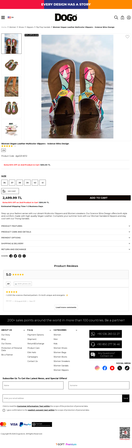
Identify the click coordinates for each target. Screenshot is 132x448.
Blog (3, 339)
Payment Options (35, 335)
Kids (55, 344)
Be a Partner (7, 355)
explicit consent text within (41, 410)
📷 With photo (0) (23, 284)
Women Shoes (60, 348)
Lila (3, 150)
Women (57, 335)
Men (56, 339)
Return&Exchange (35, 344)
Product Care (33, 348)
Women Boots (60, 357)
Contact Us (32, 361)
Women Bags (60, 353)
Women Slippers (61, 370)
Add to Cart (99, 198)
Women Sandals (61, 366)
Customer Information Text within (33, 406)
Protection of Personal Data (11, 349)
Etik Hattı (31, 353)
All (8, 284)
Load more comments (66, 308)
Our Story (5, 335)
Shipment (31, 339)
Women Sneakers (62, 361)
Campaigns (32, 357)
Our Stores (6, 344)
